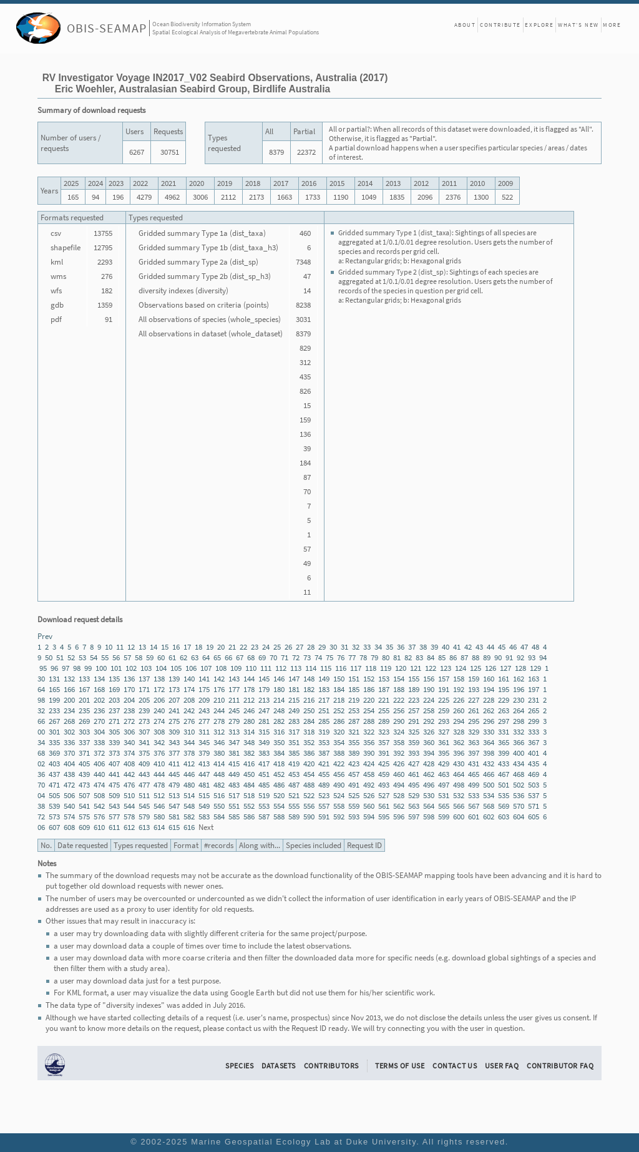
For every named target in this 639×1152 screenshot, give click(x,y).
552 (249, 806)
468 (518, 774)
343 (174, 742)
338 (99, 742)
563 (413, 806)
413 (204, 763)
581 (174, 816)
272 (129, 721)
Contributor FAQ (560, 1065)
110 (250, 668)
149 (323, 678)
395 (443, 753)
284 (309, 721)
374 (129, 753)
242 (189, 710)
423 (353, 763)
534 (488, 795)
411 (174, 763)
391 (383, 753)
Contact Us (454, 1065)
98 (76, 668)
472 (69, 784)
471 (54, 784)
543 (114, 806)
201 (84, 700)
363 (473, 742)
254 (368, 710)
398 (488, 753)
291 (413, 721)
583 (204, 816)
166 (69, 689)
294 (458, 721)
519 (264, 795)
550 (219, 806)
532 (458, 795)
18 (198, 647)
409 (144, 763)
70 (273, 657)
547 (174, 806)
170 (129, 689)
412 (189, 763)
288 (368, 721)
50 (48, 657)
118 (370, 668)
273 (144, 721)
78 (363, 657)
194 (488, 689)
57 (127, 657)
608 (69, 827)
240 (159, 710)
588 (279, 816)
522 (309, 795)
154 (398, 678)
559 (353, 806)
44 (490, 647)
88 (475, 657)
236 (99, 710)
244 (219, 710)
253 (353, 710)
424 (368, 763)
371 (84, 753)
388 (338, 753)
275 (174, 721)
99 (88, 668)
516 (219, 795)
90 (498, 657)
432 (488, 763)
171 (144, 689)
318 (309, 731)
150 (338, 678)
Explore (539, 24)
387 (323, 753)
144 (249, 678)
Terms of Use (400, 1065)
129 (535, 668)
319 (323, 731)
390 (368, 753)
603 (503, 816)
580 (159, 816)
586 (249, 816)
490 (338, 784)
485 (264, 784)
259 (443, 710)
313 (234, 731)
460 (398, 774)
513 (174, 795)
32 (355, 647)
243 (204, 710)
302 (69, 731)
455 (323, 774)
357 (383, 742)
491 (353, 784)
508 (99, 795)
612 (129, 827)
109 (235, 668)
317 (294, 731)
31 (344, 647)
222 (398, 700)
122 (430, 668)
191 (443, 689)
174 (189, 689)
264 (518, 710)
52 (71, 657)
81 (397, 657)
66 (228, 657)
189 (413, 689)
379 (204, 753)
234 (69, 710)
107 (206, 668)
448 (219, 774)
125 (475, 668)
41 (457, 647)
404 (69, 763)
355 (353, 742)
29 (322, 647)
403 (54, 763)
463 (443, 774)
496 (428, 784)
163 (533, 678)
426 (398, 763)
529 (413, 795)
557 (323, 806)
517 (234, 795)
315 (264, 731)
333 (533, 731)
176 (219, 689)
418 (279, 763)
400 (518, 753)
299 (533, 721)
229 (503, 700)
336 (69, 742)
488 (309, 784)
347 (234, 742)
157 (443, 678)
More (612, 24)
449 (234, 774)
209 (204, 700)
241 (174, 710)
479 (174, 784)
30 (333, 647)
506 (69, 795)
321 (353, 731)
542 (99, 806)
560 (368, 806)
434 (518, 763)
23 (254, 647)
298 (518, 721)
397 (473, 753)
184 (338, 689)
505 (54, 795)
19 (209, 647)
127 (505, 668)
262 (488, 710)
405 (84, 763)
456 (338, 774)
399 (503, 753)
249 (294, 710)
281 (264, 721)
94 (543, 657)
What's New (578, 24)
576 (99, 816)
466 (488, 774)
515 (204, 795)
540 (69, 806)
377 (174, 753)
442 (129, 774)
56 (116, 657)
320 (338, 731)
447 (204, 774)
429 (443, 763)
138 (159, 678)
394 (428, 753)
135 (114, 678)
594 (368, 816)
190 (428, 689)
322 (368, 731)
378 (189, 753)
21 (232, 647)
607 (54, 827)
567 (473, 806)
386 (309, 753)
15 (164, 647)
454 (309, 774)
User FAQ (502, 1065)
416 (249, 763)
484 (249, 784)
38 (423, 647)
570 (518, 806)
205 (144, 700)
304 (99, 731)
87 (464, 657)
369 (54, 753)
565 (443, 806)
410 (159, 763)
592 (338, 816)
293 (443, 721)
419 (294, 763)
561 (383, 806)
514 (189, 795)
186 (368, 689)
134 (99, 678)
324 (398, 731)
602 (488, 816)
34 (378, 647)
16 (176, 647)
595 (383, 816)
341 (144, 742)
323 (383, 731)
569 (503, 806)
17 (187, 647)
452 (279, 774)
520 (279, 795)
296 (488, 721)
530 (428, 795)
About (465, 24)
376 (159, 753)
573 (54, 816)
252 (338, 710)
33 (367, 647)
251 (323, 710)
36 (400, 647)
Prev (44, 636)
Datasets (278, 1065)
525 (353, 795)
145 (264, 678)
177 (234, 689)
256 (398, 710)
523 (323, 795)
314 (249, 731)
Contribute (500, 24)
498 (458, 784)
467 (503, 774)
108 (221, 668)
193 (473, 689)
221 (383, 700)
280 (249, 721)
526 (368, 795)
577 (114, 816)
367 (533, 742)
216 (309, 700)
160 (488, 678)
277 (204, 721)
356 (368, 742)
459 (383, 774)
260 (458, 710)
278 (219, 721)
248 (279, 710)
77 (352, 657)
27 (299, 647)
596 (398, 816)
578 (129, 816)
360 (428, 742)
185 (353, 689)
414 (219, 763)
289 (383, 721)
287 (353, 721)
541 (84, 806)
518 (249, 795)
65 (217, 657)
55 (105, 657)
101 (116, 668)
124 (460, 668)
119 (385, 668)
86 (453, 657)
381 (234, 753)
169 (114, 689)
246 (249, 710)
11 (120, 647)
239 (144, 710)
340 (129, 742)
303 (84, 731)
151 (353, 678)
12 (131, 647)
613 (144, 827)
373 (114, 753)
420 (309, 763)
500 (488, 784)
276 (189, 721)
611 (114, 827)
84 (430, 657)
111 (265, 668)
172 (159, 689)
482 (219, 784)
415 (234, 763)
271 (114, 721)
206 (159, 700)
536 (518, 795)
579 (144, 816)
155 (413, 678)
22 (243, 647)
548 (189, 806)
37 (412, 647)
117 (355, 668)
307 (144, 731)
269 (84, 721)
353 (323, 742)
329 (473, 731)
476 (129, 784)
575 (84, 816)
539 (54, 806)
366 (518, 742)
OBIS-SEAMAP (107, 28)
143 (234, 678)
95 (43, 668)
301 (54, 731)
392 (398, 753)
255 (383, 710)
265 (533, 710)
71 (284, 657)
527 (383, 795)
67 (239, 657)
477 (144, 784)
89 (486, 657)
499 (473, 784)
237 (114, 710)
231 (533, 700)
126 (490, 668)
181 (294, 689)
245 (234, 710)
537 (533, 795)
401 (533, 753)
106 (191, 668)
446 (189, 774)
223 (413, 700)
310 (189, 731)
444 (159, 774)
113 (295, 668)
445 (174, 774)
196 (518, 689)
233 (54, 710)
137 (144, 678)
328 (458, 731)
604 (518, 816)
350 (279, 742)
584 (219, 816)
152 (368, 678)
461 (413, 774)
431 (473, 763)
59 (150, 657)
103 (146, 668)
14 (153, 647)
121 (415, 668)
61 (172, 657)
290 (398, 721)
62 (183, 657)
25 (277, 647)
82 (408, 657)
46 (513, 647)
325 (413, 731)
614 (159, 827)
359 (413, 742)
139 (174, 678)
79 (374, 657)
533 (473, 795)
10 (108, 647)
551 (234, 806)
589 (294, 816)
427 (413, 763)
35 (389, 647)
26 (288, 647)
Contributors (331, 1065)
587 (264, 816)
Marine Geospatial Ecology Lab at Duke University (303, 1141)
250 (309, 710)
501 (503, 784)
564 (428, 806)
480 (189, 784)
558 (338, 806)
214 (279, 700)
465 (473, 774)
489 (323, 784)
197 (533, 689)
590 (309, 816)
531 (443, 795)
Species (239, 1065)
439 (84, 774)
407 (114, 763)
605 (533, 816)
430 (458, 763)
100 (101, 668)
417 (264, 763)
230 (518, 700)
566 (458, 806)
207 (174, 700)
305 (114, 731)
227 (473, 700)
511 (144, 795)
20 (221, 647)
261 (473, 710)
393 (413, 753)
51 (60, 657)
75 (329, 657)
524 (338, 795)
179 (264, 689)
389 (353, 753)
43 (479, 647)
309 (174, 731)
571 (533, 806)
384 (279, 753)
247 (264, 710)
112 (280, 668)
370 (69, 753)
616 (189, 827)
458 (368, 774)
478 (159, 784)
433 (503, 763)
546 (159, 806)
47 (524, 647)
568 (488, 806)
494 (398, 784)
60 (161, 657)
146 (279, 678)
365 (503, 742)
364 (488, 742)
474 (99, 784)
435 (533, 763)
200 (69, 700)
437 (54, 774)
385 (294, 753)
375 (144, 753)
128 (520, 668)
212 (249, 700)
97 (65, 668)
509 (114, 795)
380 (219, 753)
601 (473, 816)
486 (279, 784)
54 (93, 657)
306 (129, 731)
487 (294, 784)
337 (84, 742)
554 (279, 806)
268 (69, 721)
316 (279, 731)
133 (84, 678)
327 (443, 731)
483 (234, 784)
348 (249, 742)
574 (69, 816)
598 (428, 816)
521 (294, 795)
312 (219, 731)
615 (174, 827)
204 (129, 700)
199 (54, 700)
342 (159, 742)
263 (503, 710)
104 (161, 668)
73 (307, 657)
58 (138, 657)
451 (264, 774)
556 (309, 806)
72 (296, 657)
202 (99, 700)
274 (159, 721)
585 (234, 816)
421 (323, 763)
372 (99, 753)
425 (383, 763)
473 (84, 784)
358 (398, 742)
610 (99, 827)
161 (503, 678)
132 (69, 678)
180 (279, 689)
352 (309, 742)
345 (204, 742)
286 (338, 721)
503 (533, 784)
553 (264, 806)
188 (398, 689)
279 (234, 721)
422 (338, 763)
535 (503, 795)
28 (311, 647)
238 (129, 710)
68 (251, 657)
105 (176, 668)
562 (398, 806)
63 (194, 657)
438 (69, 774)
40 (445, 647)
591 (323, 816)
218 (338, 700)
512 (159, 795)
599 (443, 816)
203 (114, 700)
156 (428, 678)
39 (434, 647)
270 (99, 721)
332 (518, 731)
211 (234, 700)
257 (413, 710)
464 (458, 774)
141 (204, 678)
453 (294, 774)
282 (279, 721)
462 (428, 774)
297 (503, 721)
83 (419, 657)
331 (503, 731)
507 (84, 795)
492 (368, 784)
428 (428, 763)
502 (518, 784)
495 (413, 784)
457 (353, 774)
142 (219, 678)
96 (54, 668)
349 (264, 742)
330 (488, 731)
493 (383, 784)
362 (458, 742)
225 (443, 700)
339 (114, 742)
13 (142, 647)
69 (262, 657)
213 (264, 700)
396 (458, 753)
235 (84, 710)
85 (442, 657)
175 (204, 689)
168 (99, 689)
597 (413, 816)
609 (84, 827)
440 (99, 774)
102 (131, 668)
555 (294, 806)
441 (114, 774)
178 (249, 689)
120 (400, 668)
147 (294, 678)
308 (159, 731)
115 (325, 668)
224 (428, 700)
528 (398, 795)
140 (189, 678)
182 (309, 689)
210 (219, 700)
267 (54, 721)
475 (114, 784)
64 (206, 657)
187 (383, 689)
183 (323, 689)
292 (428, 721)
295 (473, 721)
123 (445, 668)
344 (189, 742)
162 (518, 678)
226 (458, 700)
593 (353, 816)
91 (509, 657)
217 (323, 700)
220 (368, 700)
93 (531, 657)
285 (323, 721)
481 (204, 784)
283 (294, 721)
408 (129, 763)
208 (189, 700)
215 (294, 700)
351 (294, 742)
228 (488, 700)
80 (385, 657)
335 (54, 742)
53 (82, 657)
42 (468, 647)
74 (318, 657)
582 (189, 816)
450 (249, 774)
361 (443, 742)
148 (309, 678)
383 (264, 753)
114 (310, 668)
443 (144, 774)
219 (353, 700)
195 (503, 689)
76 (340, 657)
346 (219, 742)
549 (204, 806)
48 (535, 647)
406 (99, 763)
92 (520, 657)
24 (266, 647)
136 (129, 678)
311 (204, 731)
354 (338, 742)
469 (533, 774)
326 (428, 731)
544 (129, 806)
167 (84, 689)
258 (428, 710)
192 (458, 689)
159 (473, 678)
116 (340, 668)
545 (144, 806)
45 (501, 647)
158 (458, 678)
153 (383, 678)
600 (458, 816)
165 (54, 689)
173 (174, 689)
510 (129, 795)
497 (443, 784)
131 (54, 678)
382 (249, 753)
